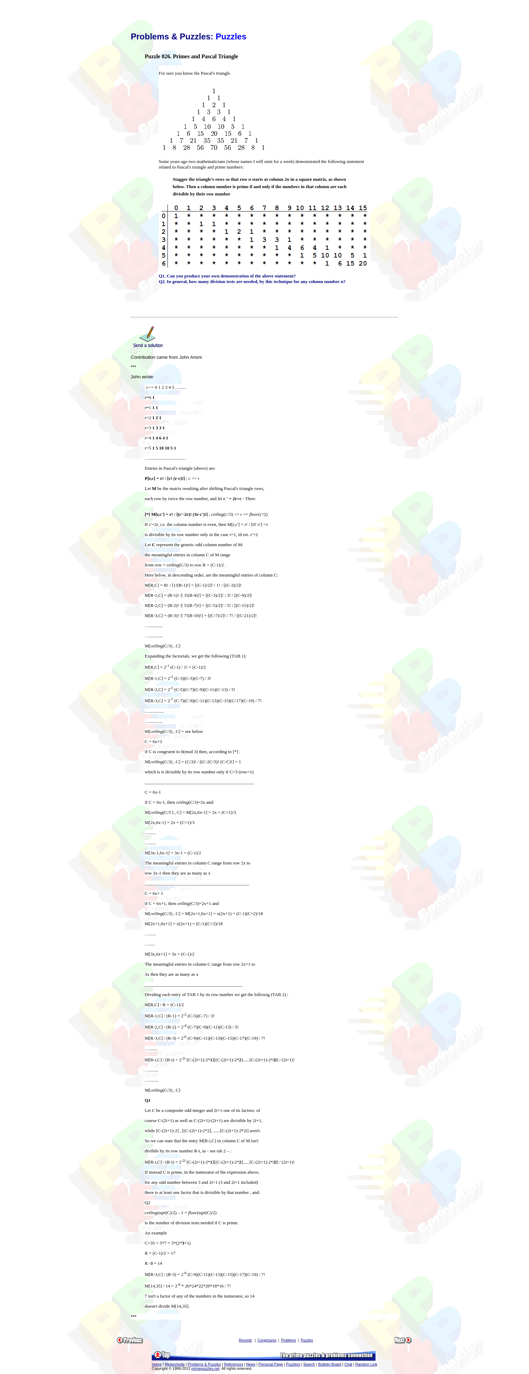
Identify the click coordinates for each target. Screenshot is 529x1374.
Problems (288, 1340)
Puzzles (307, 1340)
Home (157, 1364)
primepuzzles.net (205, 1368)
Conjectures (267, 1340)
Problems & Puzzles (204, 1364)
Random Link (366, 1364)
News (251, 1364)
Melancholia (175, 1364)
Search (309, 1364)
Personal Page (270, 1364)
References (233, 1364)
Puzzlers (293, 1364)
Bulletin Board (329, 1364)
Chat (348, 1364)
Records (245, 1340)
